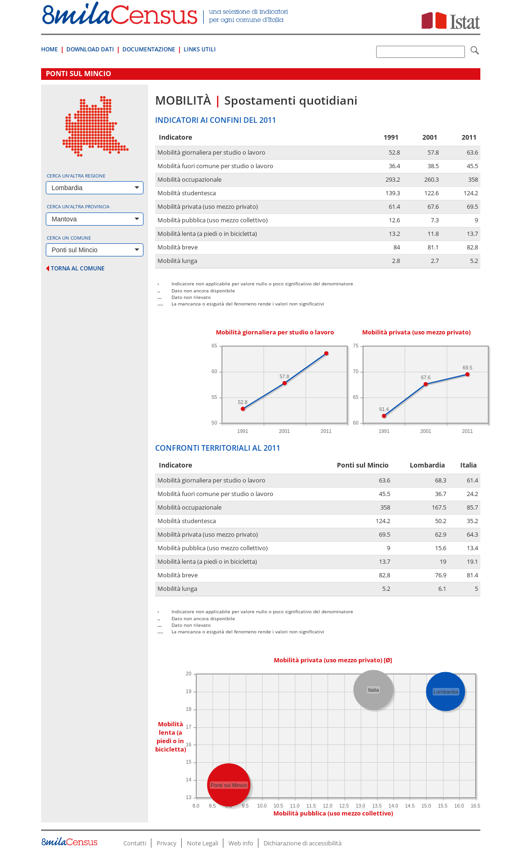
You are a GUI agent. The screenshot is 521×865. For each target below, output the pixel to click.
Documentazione (148, 49)
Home (49, 49)
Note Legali (202, 843)
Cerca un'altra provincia (78, 206)
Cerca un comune (69, 237)
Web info (240, 843)
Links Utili (200, 49)
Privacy (167, 843)
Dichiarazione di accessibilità (303, 843)
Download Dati (90, 49)
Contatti (134, 843)
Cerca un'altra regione (76, 175)
